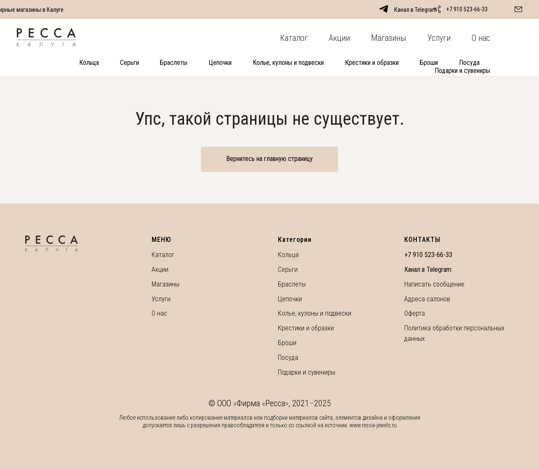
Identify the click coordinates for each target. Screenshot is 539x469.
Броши (429, 63)
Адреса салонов (427, 299)
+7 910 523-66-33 (467, 9)
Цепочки (220, 63)
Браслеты (173, 63)
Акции (339, 38)
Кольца (89, 63)
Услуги (439, 38)
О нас (481, 38)
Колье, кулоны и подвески (288, 63)
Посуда (469, 63)
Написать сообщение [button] (434, 284)
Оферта (414, 313)
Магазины (388, 38)
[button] (518, 9)
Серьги (129, 63)
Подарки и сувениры (462, 71)
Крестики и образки (372, 63)
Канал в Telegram (427, 269)
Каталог (294, 38)
